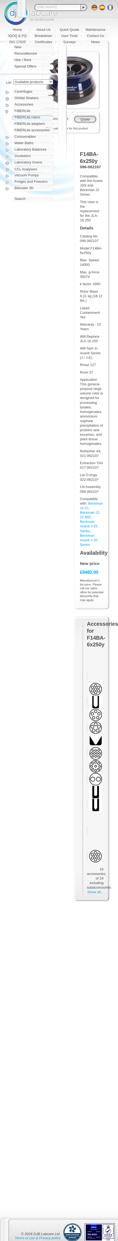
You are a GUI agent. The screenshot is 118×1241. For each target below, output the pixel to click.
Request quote (57, 119)
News (95, 42)
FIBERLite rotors (27, 117)
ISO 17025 (17, 42)
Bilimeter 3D (24, 188)
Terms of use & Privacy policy (38, 1238)
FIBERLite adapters (29, 124)
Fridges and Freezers (31, 182)
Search (19, 199)
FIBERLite (22, 111)
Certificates (43, 42)
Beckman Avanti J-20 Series (88, 540)
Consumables (25, 137)
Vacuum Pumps (26, 175)
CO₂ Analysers (25, 169)
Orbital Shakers (26, 98)
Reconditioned (25, 53)
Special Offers (25, 66)
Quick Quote (69, 30)
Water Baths (24, 143)
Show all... (95, 892)
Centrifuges (23, 92)
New (17, 47)
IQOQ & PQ (17, 36)
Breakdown (43, 36)
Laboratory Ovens (28, 162)
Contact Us (95, 36)
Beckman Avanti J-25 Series (88, 526)
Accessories (23, 104)
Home (17, 30)
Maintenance (95, 30)
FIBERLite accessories (32, 130)
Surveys (69, 42)
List (8, 82)
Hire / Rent (22, 60)
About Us (43, 30)
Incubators (22, 156)
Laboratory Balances (30, 149)
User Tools (69, 36)
